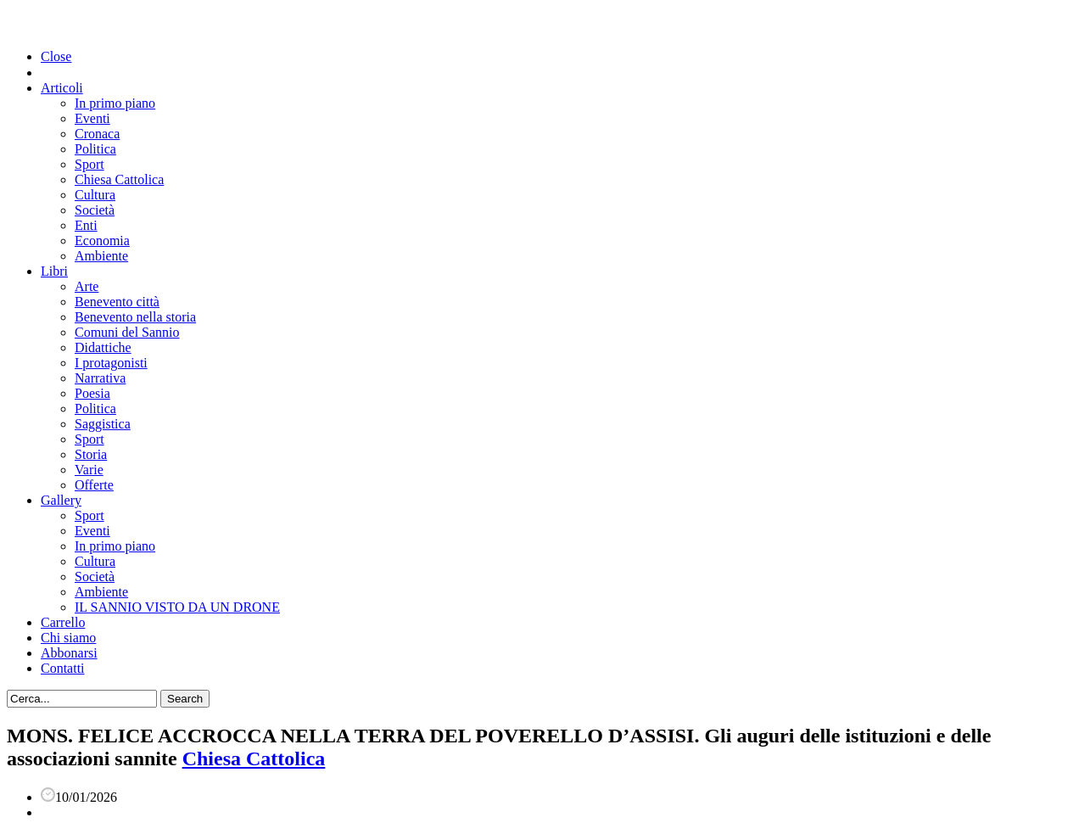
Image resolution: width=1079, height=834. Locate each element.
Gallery (61, 500)
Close (56, 56)
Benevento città (117, 301)
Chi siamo (68, 637)
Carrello (63, 622)
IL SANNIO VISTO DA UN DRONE (177, 607)
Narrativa (100, 378)
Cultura (95, 195)
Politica (95, 149)
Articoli (62, 88)
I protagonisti (111, 362)
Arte (86, 286)
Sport (89, 164)
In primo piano (115, 103)
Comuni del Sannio (127, 332)
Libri (54, 271)
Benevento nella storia (135, 317)
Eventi (92, 118)
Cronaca (97, 133)
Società (95, 210)
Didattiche (103, 347)
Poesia (92, 393)
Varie (89, 469)
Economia (102, 240)
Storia (91, 454)
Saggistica (103, 424)
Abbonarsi (69, 653)
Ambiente (101, 256)
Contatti (63, 668)
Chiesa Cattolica (119, 179)
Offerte (94, 485)
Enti (86, 225)
